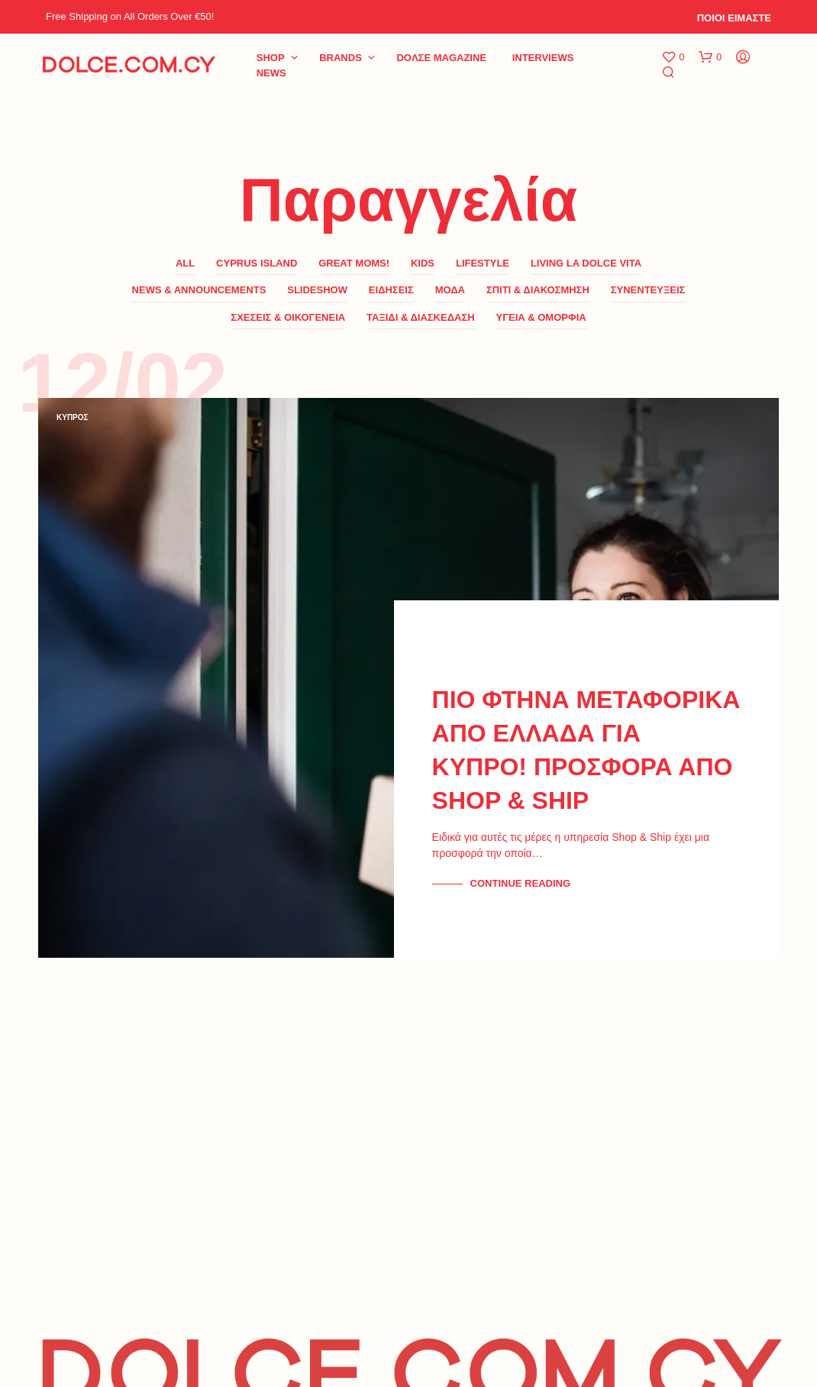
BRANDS (340, 57)
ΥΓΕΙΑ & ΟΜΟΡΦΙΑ (541, 317)
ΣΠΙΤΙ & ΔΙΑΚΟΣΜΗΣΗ (537, 290)
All (185, 263)
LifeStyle (482, 263)
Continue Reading (520, 883)
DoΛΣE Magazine (441, 57)
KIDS (422, 263)
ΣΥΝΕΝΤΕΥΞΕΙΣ (648, 290)
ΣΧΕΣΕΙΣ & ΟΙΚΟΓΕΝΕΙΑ (288, 317)
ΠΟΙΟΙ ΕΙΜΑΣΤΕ (734, 18)
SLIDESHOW (317, 290)
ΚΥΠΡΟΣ (73, 417)
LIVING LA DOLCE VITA (586, 263)
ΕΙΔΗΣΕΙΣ (391, 290)
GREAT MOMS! (353, 263)
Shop (271, 57)
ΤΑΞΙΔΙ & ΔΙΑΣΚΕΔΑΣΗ (421, 317)
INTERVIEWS (543, 57)
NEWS (271, 73)
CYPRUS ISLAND (256, 263)
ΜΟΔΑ (450, 290)
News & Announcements (199, 290)
